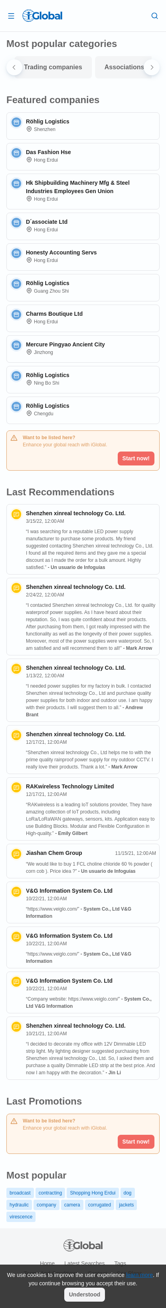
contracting (50, 1193)
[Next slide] (152, 67)
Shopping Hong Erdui (92, 1193)
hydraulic (19, 1205)
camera (72, 1205)
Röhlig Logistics (47, 121)
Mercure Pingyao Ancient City (65, 344)
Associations (124, 67)
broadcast (20, 1193)
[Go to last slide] (14, 67)
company (46, 1205)
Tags (120, 1263)
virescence (21, 1217)
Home (47, 1263)
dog (128, 1193)
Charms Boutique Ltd (54, 314)
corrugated (99, 1205)
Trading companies (53, 67)
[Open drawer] (11, 15)
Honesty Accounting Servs (61, 252)
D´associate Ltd (46, 222)
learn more (139, 1275)
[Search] (155, 15)
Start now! (136, 458)
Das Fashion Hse (48, 152)
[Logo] (42, 15)
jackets (126, 1205)
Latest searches (84, 1263)
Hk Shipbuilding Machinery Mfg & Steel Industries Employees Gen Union (78, 187)
